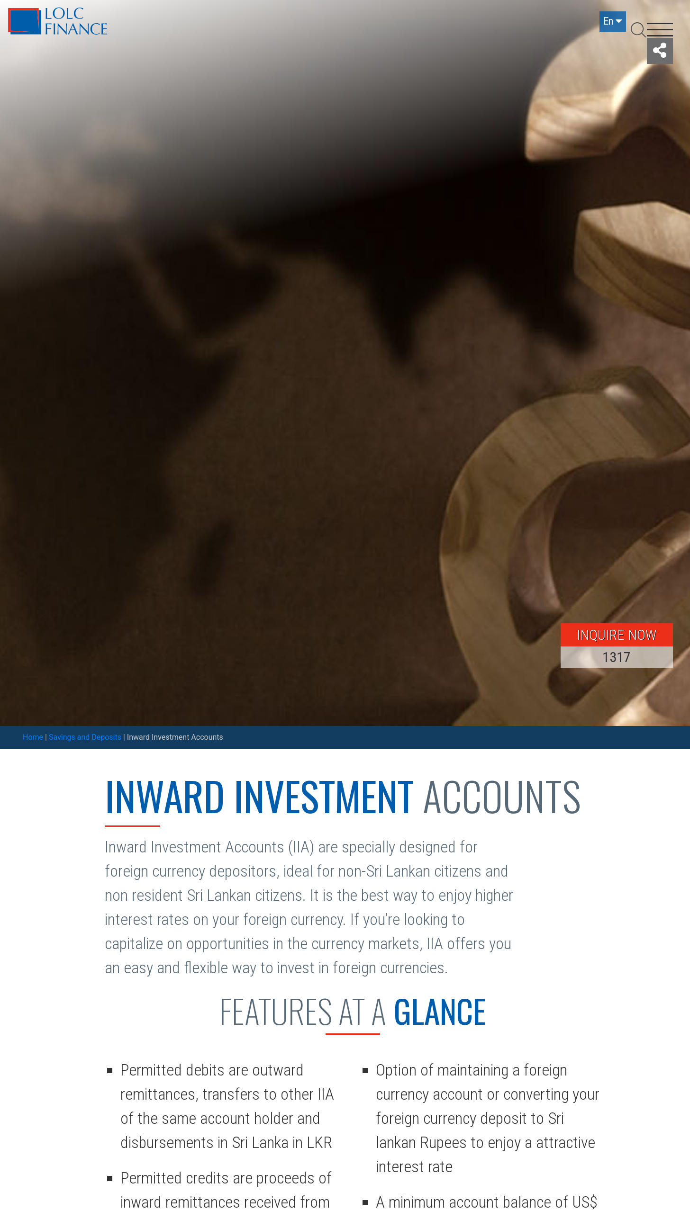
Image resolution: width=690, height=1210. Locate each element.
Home (33, 737)
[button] (660, 51)
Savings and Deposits (85, 737)
